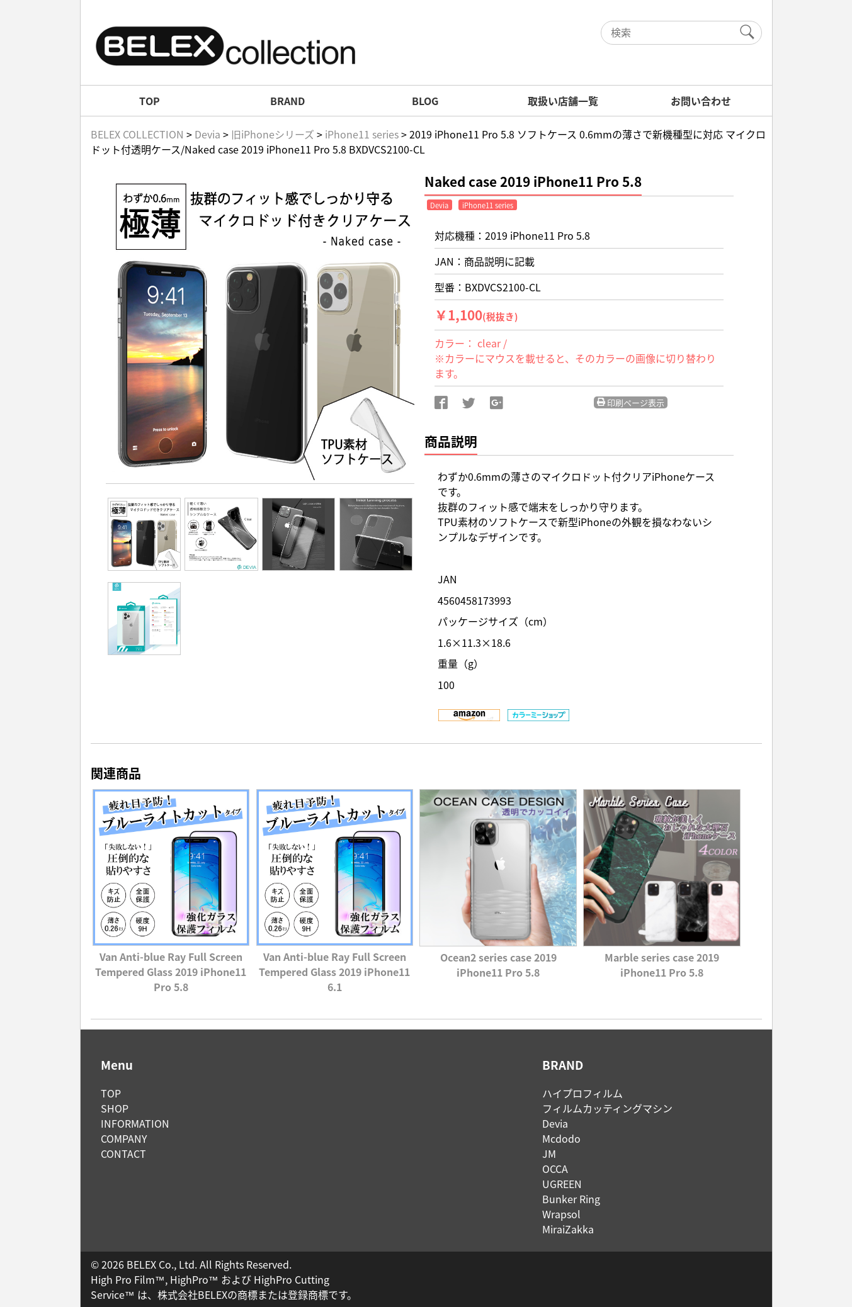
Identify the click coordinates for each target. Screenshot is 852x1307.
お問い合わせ (701, 100)
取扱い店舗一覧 (563, 100)
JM (549, 1153)
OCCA (555, 1168)
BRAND (287, 100)
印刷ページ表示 (630, 402)
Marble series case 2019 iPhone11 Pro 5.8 (661, 957)
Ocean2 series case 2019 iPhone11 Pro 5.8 (497, 957)
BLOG (425, 100)
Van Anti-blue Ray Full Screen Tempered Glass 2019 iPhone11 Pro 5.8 (171, 964)
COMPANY (124, 1138)
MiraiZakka (568, 1229)
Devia (555, 1123)
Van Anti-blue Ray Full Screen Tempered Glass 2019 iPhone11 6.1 (334, 964)
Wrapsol (561, 1213)
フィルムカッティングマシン (607, 1108)
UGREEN (562, 1183)
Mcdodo (561, 1138)
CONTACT (123, 1153)
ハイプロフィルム (582, 1093)
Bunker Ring (571, 1198)
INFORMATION (135, 1123)
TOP (149, 100)
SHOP (114, 1108)
